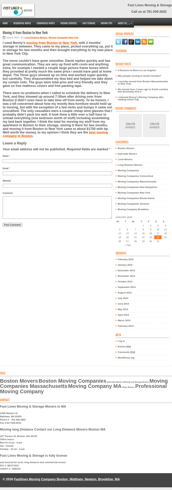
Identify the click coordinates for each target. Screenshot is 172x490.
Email (6, 168)
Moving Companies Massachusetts (137, 181)
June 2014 (123, 303)
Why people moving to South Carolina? (139, 76)
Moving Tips (106, 23)
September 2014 (127, 287)
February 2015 (125, 259)
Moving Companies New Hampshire (137, 187)
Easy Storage (88, 23)
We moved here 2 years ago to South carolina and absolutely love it (143, 90)
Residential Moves (22, 23)
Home (5, 23)
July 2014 (123, 298)
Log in (121, 341)
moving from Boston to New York (51, 43)
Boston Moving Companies (72, 381)
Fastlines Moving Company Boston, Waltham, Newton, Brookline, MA (67, 479)
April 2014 (123, 315)
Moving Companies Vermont (133, 203)
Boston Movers (126, 148)
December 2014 (126, 270)
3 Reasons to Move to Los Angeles (137, 70)
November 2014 (126, 276)
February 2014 (125, 326)
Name (6, 156)
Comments (126, 352)
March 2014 (124, 320)
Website (7, 181)
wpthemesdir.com (161, 482)
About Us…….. (126, 22)
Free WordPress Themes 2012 (134, 482)
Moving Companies (128, 170)
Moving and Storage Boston (136, 382)
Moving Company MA (94, 386)
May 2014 (123, 309)
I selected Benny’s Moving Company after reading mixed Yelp (141, 98)
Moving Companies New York (63, 37)
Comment (8, 193)
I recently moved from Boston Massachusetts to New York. (143, 82)
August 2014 (125, 292)
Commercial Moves (46, 23)
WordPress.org (126, 357)
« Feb (128, 245)
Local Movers (125, 159)
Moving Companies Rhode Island (136, 198)
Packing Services (68, 23)
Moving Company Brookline (133, 209)
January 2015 (125, 265)
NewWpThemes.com (81, 482)
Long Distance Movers (35, 37)
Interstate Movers (127, 153)
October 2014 (125, 281)
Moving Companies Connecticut (135, 176)
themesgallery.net (110, 482)
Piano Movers (128, 387)
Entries (124, 346)
